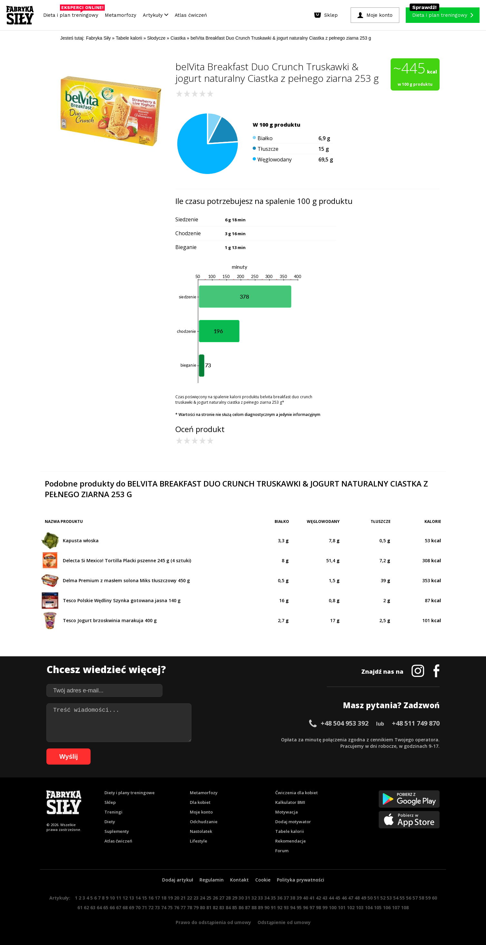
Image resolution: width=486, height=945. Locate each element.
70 (138, 907)
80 (202, 907)
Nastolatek (201, 831)
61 (80, 907)
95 (299, 907)
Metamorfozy (120, 15)
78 (189, 907)
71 (144, 907)
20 (176, 898)
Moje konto (201, 812)
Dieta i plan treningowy (72, 13)
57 (415, 898)
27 (221, 898)
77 (183, 907)
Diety (109, 821)
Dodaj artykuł (177, 880)
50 (370, 898)
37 (286, 898)
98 (318, 907)
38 (292, 898)
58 (421, 898)
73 (157, 907)
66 (112, 907)
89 (260, 907)
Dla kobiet (200, 802)
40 (305, 898)
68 (125, 907)
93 (286, 907)
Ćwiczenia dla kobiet (296, 793)
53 (389, 898)
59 (428, 898)
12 (125, 898)
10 (112, 898)
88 (254, 907)
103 (360, 907)
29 (234, 898)
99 (324, 907)
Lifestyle (198, 841)
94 (292, 907)
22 (189, 898)
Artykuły (155, 15)
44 (331, 898)
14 (138, 898)
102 (351, 907)
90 (266, 907)
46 (344, 898)
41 (312, 898)
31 (247, 898)
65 (105, 907)
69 (131, 907)
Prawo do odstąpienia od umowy (213, 922)
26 (215, 898)
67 (118, 907)
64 (99, 907)
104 (369, 907)
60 (434, 898)
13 (131, 898)
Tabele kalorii (289, 831)
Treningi (113, 812)
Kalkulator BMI (290, 802)
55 (402, 898)
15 (144, 898)
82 (215, 907)
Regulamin (211, 880)
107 (396, 907)
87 (247, 907)
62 (86, 907)
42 (318, 898)
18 (163, 898)
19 (170, 898)
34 (266, 898)
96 (305, 907)
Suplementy (116, 831)
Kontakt (239, 880)
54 (395, 898)
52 (382, 898)
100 (332, 907)
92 (279, 907)
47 (350, 898)
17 (157, 898)
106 (387, 907)
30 (241, 898)
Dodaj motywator (293, 821)
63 (92, 907)
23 (196, 898)
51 (376, 898)
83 (221, 907)
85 (234, 907)
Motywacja (286, 812)
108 (405, 907)
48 (357, 898)
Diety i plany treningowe (129, 793)
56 (408, 898)
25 (208, 898)
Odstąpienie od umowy (284, 922)
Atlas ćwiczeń (191, 15)
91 (273, 907)
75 (170, 907)
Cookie (262, 880)
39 (299, 898)
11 (118, 898)
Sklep (110, 802)
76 (176, 907)
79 (196, 907)
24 (202, 898)
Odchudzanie (204, 821)
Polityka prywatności (300, 880)
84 (228, 907)
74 (163, 907)
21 (183, 898)
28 (228, 898)
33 (260, 898)
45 (337, 898)
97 (312, 907)
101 (341, 907)
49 (363, 898)
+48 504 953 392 (344, 723)
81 (208, 907)
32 (254, 898)
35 (273, 898)
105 (378, 907)
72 (150, 907)
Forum (281, 850)
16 (150, 898)
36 (279, 898)
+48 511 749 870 (416, 723)
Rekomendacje (290, 841)
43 (324, 898)
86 (241, 907)
